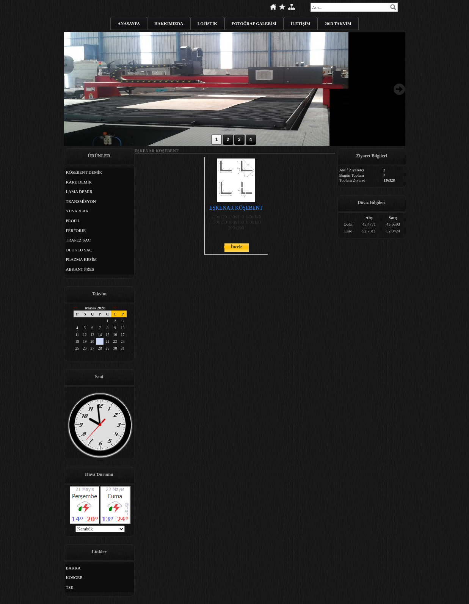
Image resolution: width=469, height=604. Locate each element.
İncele (237, 246)
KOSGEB (74, 577)
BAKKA (73, 568)
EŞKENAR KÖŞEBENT (236, 208)
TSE (70, 587)
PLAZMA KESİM (81, 259)
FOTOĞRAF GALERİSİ (254, 23)
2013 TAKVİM (338, 23)
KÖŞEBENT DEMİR (84, 172)
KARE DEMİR (79, 182)
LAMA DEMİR (79, 191)
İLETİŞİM (300, 23)
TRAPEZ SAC (78, 240)
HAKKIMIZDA (168, 23)
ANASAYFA (129, 23)
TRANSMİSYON (81, 201)
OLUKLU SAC (79, 250)
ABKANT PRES (80, 269)
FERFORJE (76, 230)
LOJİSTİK (207, 23)
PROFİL (73, 220)
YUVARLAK (77, 211)
